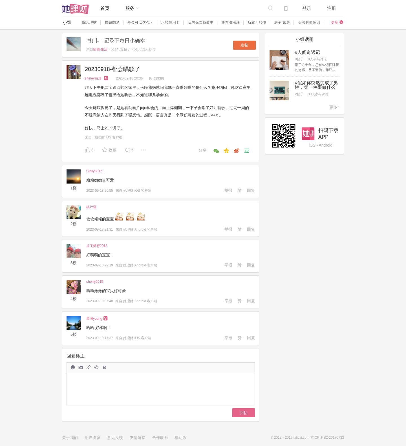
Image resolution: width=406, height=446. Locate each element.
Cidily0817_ (95, 171)
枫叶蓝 (91, 207)
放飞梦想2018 (96, 246)
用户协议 (92, 437)
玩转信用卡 (170, 22)
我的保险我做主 (200, 22)
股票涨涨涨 (230, 22)
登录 (306, 8)
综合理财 (89, 22)
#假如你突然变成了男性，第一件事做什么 (316, 85)
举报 (228, 190)
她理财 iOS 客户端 (108, 137)
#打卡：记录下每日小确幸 (115, 40)
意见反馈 (115, 437)
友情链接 (137, 437)
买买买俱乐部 (309, 22)
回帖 (244, 412)
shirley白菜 (97, 78)
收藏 (112, 150)
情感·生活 (100, 49)
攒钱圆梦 (112, 22)
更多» (334, 107)
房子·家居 (282, 22)
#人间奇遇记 (307, 52)
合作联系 (160, 437)
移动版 (180, 437)
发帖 (244, 45)
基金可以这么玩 (140, 22)
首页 (104, 8)
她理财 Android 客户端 (140, 229)
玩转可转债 (257, 22)
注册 (331, 8)
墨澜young (97, 319)
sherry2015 (94, 282)
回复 (251, 190)
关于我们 (70, 437)
